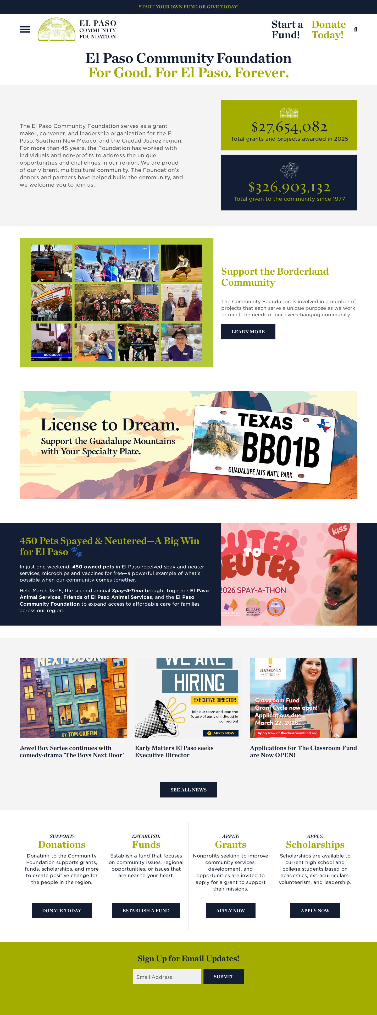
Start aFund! (287, 29)
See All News (189, 790)
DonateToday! (328, 29)
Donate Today (61, 910)
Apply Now (230, 910)
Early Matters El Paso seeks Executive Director (174, 751)
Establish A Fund (146, 910)
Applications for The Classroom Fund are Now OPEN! (303, 751)
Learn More (248, 331)
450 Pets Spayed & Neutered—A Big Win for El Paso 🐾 (109, 546)
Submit (224, 976)
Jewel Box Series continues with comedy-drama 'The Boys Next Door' (72, 751)
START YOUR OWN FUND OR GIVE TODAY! (189, 6)
